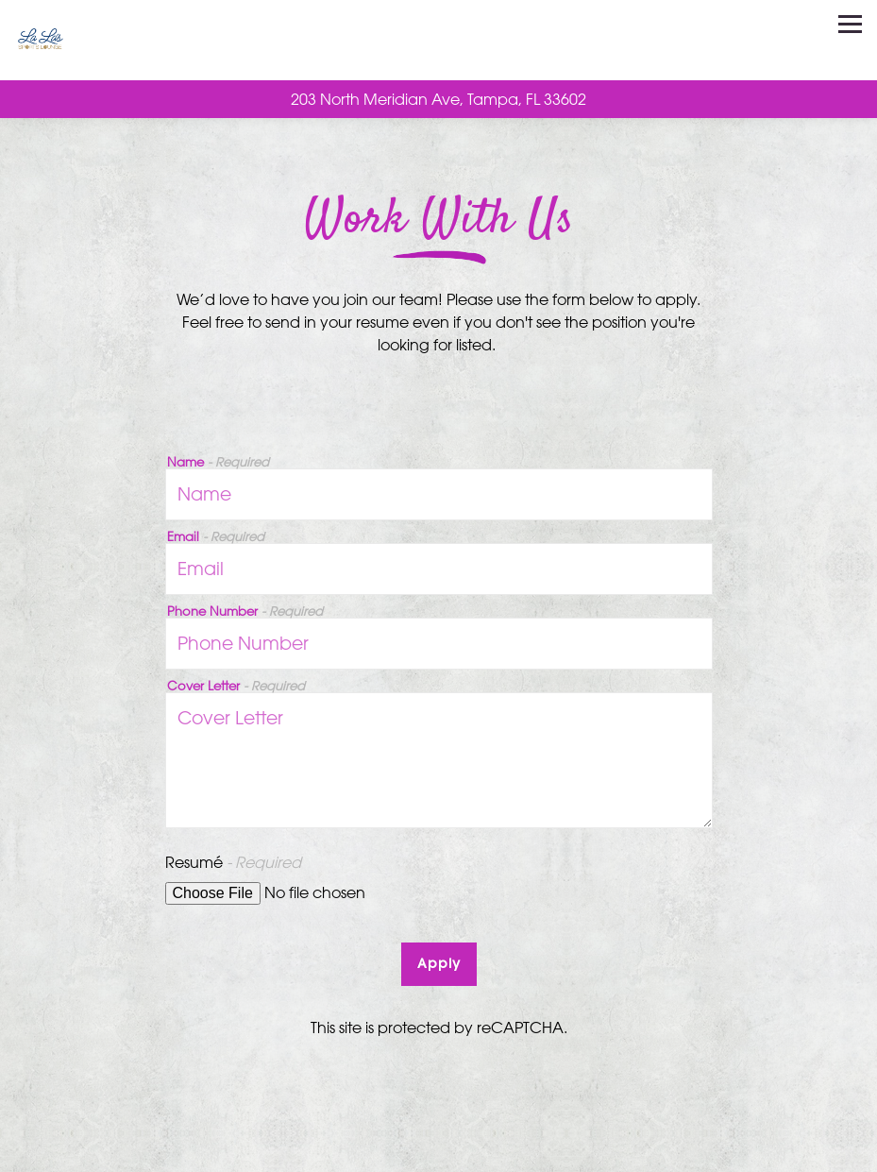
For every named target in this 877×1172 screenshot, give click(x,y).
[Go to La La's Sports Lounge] (438, 99)
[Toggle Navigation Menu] (850, 24)
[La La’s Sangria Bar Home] (68, 40)
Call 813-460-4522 (439, 1149)
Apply (439, 963)
